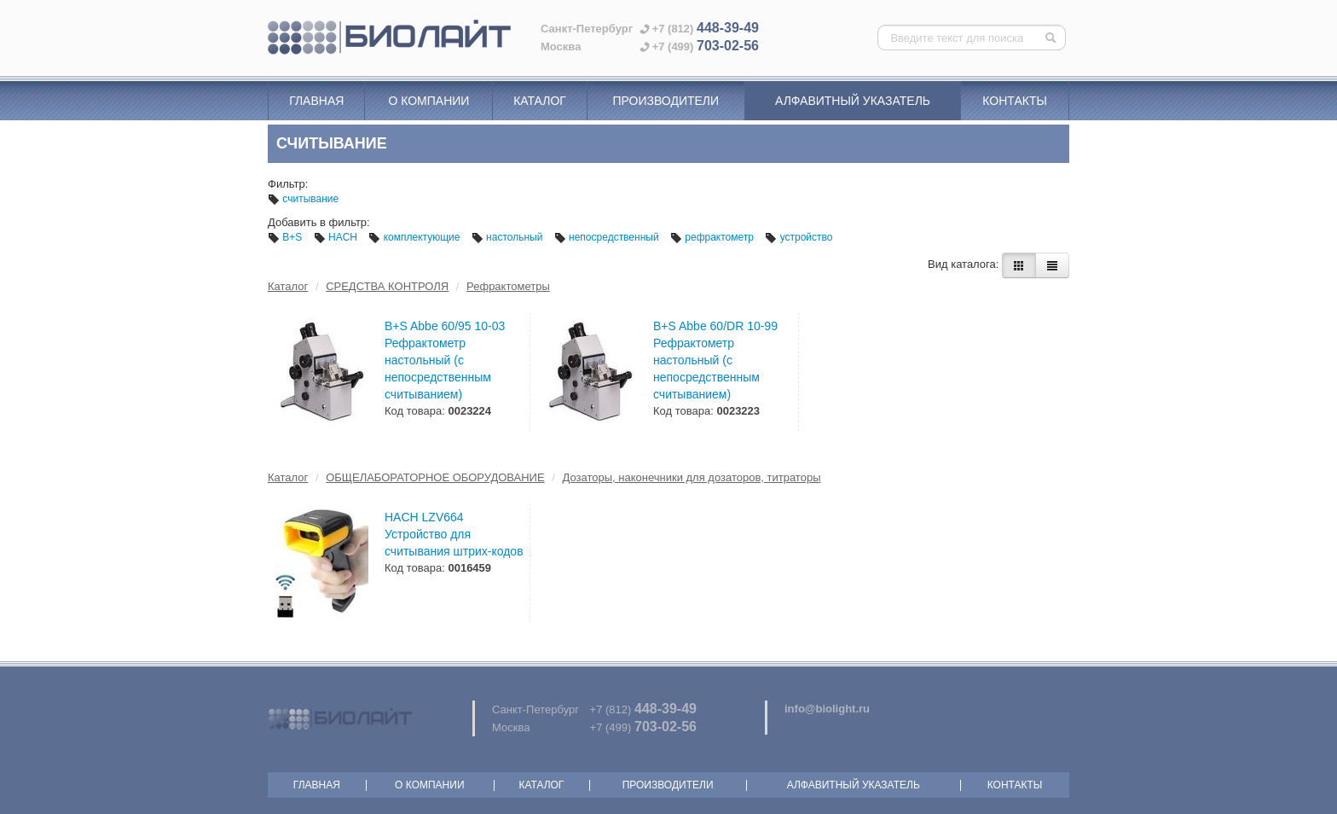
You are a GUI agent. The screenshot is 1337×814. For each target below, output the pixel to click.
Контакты (1014, 101)
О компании (428, 101)
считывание (303, 199)
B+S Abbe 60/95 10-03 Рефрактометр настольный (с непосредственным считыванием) (445, 360)
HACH (337, 237)
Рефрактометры (508, 286)
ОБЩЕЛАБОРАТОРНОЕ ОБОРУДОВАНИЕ (435, 477)
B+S (286, 237)
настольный (509, 237)
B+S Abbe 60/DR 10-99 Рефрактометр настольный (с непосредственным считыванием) (715, 360)
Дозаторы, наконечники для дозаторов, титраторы (692, 477)
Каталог (539, 101)
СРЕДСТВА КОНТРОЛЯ (387, 286)
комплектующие (415, 237)
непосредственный (608, 237)
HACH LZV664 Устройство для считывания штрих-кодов (454, 534)
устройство (798, 237)
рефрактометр (713, 237)
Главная (316, 101)
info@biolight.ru (827, 708)
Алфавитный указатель (852, 101)
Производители (665, 101)
